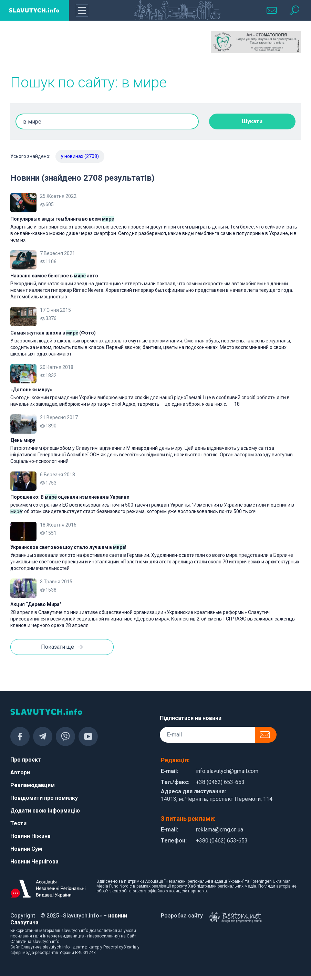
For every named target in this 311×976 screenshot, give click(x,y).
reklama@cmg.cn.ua (219, 829)
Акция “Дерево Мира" (35, 604)
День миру (22, 440)
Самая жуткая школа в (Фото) (53, 333)
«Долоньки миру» (31, 389)
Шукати (252, 121)
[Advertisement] (155, 48)
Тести (18, 823)
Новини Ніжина (30, 836)
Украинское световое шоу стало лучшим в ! (68, 547)
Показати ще (62, 647)
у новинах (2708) (80, 156)
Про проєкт (25, 759)
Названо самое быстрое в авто (54, 275)
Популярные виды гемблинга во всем (62, 219)
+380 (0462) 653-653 (222, 840)
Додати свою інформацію (45, 810)
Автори (20, 772)
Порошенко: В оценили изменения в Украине (69, 497)
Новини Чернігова (34, 861)
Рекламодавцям (32, 785)
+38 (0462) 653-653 (220, 782)
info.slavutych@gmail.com (227, 771)
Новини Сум (26, 849)
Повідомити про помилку (44, 798)
